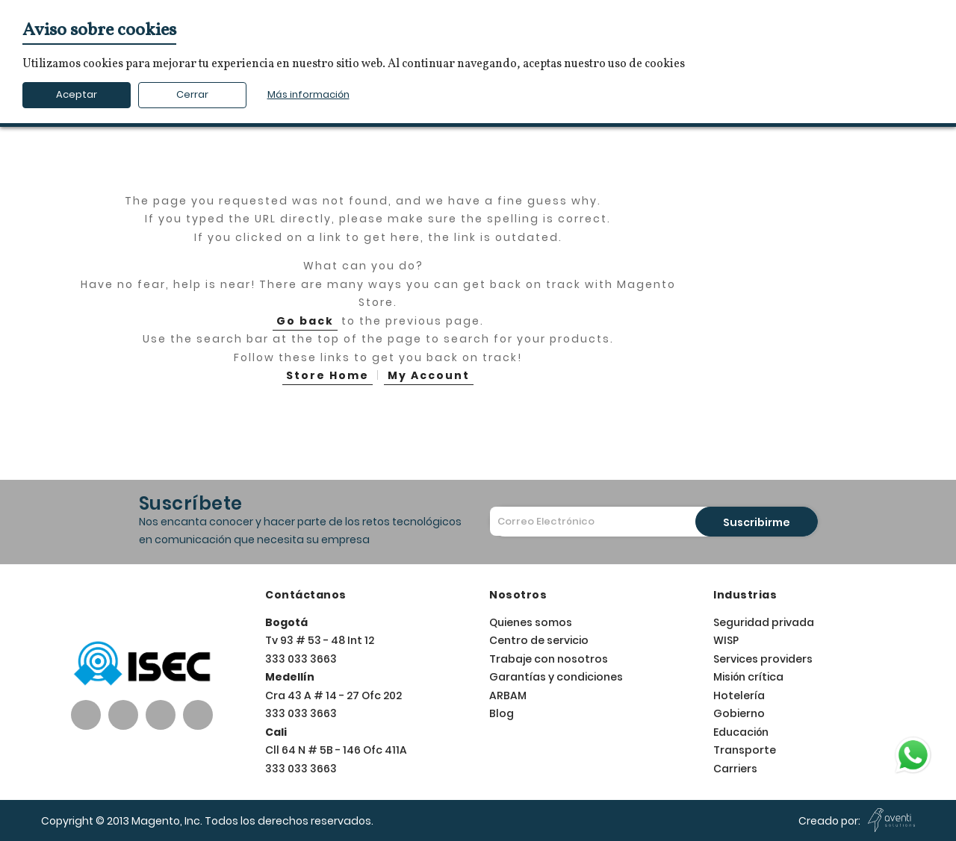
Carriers (735, 768)
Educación (741, 732)
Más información (308, 94)
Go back (305, 320)
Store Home (327, 375)
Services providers (763, 658)
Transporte (744, 749)
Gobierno (739, 713)
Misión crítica (748, 676)
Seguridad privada (763, 622)
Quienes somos (530, 622)
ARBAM (508, 695)
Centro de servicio (539, 640)
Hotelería (739, 695)
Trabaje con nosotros (548, 658)
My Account (429, 375)
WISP (726, 640)
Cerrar (192, 94)
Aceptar (76, 94)
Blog (501, 713)
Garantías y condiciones (556, 676)
